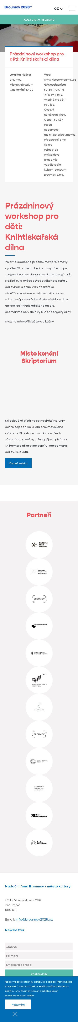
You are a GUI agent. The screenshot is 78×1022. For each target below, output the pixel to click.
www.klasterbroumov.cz (60, 79)
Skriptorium (25, 84)
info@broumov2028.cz (34, 919)
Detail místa (18, 463)
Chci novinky (39, 973)
